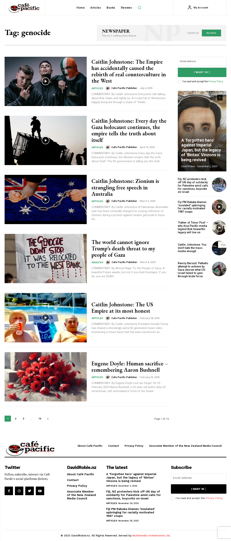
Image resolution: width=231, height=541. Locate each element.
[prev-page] (213, 97)
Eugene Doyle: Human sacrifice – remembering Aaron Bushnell (129, 366)
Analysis (97, 262)
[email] (202, 61)
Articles (97, 88)
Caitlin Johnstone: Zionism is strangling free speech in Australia (125, 187)
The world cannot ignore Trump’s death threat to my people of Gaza (124, 248)
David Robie (188, 166)
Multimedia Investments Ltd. (151, 535)
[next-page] (48, 419)
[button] (139, 7)
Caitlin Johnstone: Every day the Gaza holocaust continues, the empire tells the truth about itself (129, 130)
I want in (202, 72)
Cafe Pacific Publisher (124, 88)
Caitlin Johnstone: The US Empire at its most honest (122, 307)
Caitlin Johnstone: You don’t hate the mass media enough (192, 248)
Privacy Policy (215, 81)
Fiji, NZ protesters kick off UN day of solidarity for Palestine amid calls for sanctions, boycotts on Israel (193, 185)
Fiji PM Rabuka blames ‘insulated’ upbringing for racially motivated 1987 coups (192, 206)
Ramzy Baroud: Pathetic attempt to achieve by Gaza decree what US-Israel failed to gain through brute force (193, 269)
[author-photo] (108, 88)
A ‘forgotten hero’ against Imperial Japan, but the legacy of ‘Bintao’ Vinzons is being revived (201, 150)
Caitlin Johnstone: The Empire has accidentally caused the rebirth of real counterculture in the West (129, 71)
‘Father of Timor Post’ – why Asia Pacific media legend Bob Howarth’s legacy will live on (192, 227)
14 (39, 418)
